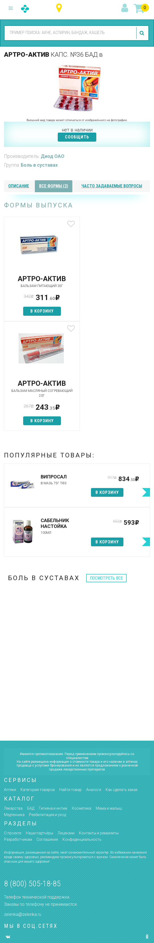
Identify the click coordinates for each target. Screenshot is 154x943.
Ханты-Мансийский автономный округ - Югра (60, 8)
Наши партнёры (39, 728)
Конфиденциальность (82, 735)
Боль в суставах (39, 165)
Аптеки (10, 685)
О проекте (12, 728)
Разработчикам (18, 735)
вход (125, 8)
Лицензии (66, 728)
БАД (30, 704)
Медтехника (14, 710)
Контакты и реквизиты (99, 728)
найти (142, 33)
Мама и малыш (109, 704)
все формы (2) (53, 185)
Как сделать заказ (122, 685)
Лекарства (13, 704)
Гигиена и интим (53, 704)
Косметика (81, 704)
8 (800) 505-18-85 (32, 779)
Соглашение (47, 735)
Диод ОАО (52, 156)
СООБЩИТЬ (77, 137)
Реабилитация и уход (47, 710)
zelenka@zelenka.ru (22, 809)
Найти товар (70, 685)
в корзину (40, 311)
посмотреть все (106, 473)
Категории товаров (37, 685)
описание (18, 185)
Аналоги (93, 685)
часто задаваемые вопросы (111, 185)
